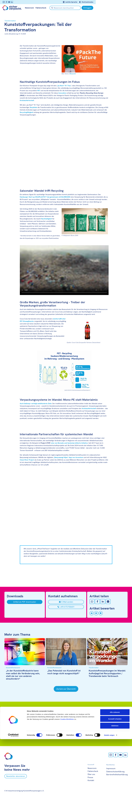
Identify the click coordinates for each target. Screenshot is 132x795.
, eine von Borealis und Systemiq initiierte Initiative (64, 443)
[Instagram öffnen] (5, 2)
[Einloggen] (122, 8)
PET (38, 90)
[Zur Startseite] (14, 7)
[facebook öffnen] (8, 2)
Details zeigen (109, 791)
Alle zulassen (115, 768)
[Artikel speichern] (101, 613)
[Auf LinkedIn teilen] (102, 601)
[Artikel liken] (92, 613)
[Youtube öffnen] (11, 2)
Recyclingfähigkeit (26, 112)
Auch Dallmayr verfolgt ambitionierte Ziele (36, 403)
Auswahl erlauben (115, 775)
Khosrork (73, 74)
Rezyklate (33, 107)
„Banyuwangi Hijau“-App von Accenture (68, 457)
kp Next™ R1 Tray (64, 86)
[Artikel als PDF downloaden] (25, 602)
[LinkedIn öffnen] (14, 2)
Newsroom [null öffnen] (31, 8)
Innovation (62, 93)
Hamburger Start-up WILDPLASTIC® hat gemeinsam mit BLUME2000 (45, 197)
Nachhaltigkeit (46, 219)
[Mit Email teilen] (108, 601)
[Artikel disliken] (96, 613)
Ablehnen (114, 781)
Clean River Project (27, 460)
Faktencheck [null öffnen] (42, 8)
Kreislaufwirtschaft (27, 100)
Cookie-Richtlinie (67, 775)
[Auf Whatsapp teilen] (92, 601)
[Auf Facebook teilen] (97, 601)
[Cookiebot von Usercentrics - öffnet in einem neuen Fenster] (13, 791)
